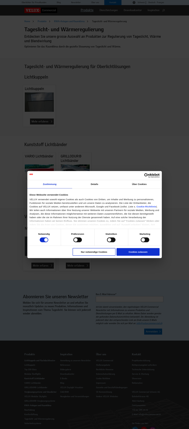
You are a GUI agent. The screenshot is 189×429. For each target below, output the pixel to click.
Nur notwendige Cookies (94, 252)
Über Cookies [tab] (139, 184)
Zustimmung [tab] (49, 184)
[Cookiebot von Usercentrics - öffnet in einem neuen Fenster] (146, 175)
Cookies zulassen (138, 252)
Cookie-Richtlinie (146, 206)
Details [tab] (94, 184)
